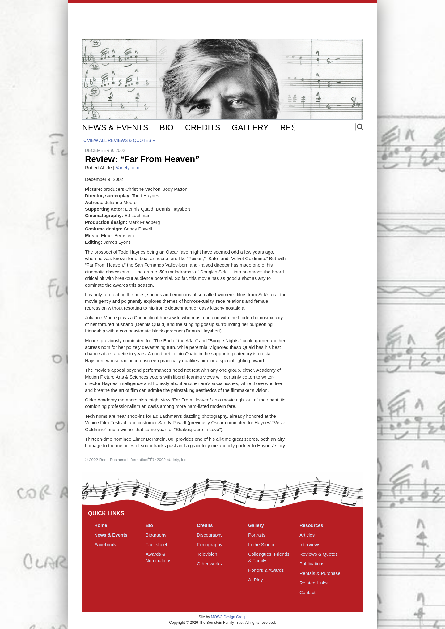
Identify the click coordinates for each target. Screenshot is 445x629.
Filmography (209, 544)
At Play (255, 579)
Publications (311, 563)
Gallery (250, 127)
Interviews (309, 544)
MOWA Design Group (229, 617)
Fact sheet (156, 544)
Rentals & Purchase (320, 573)
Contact (307, 592)
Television (207, 554)
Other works (209, 563)
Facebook (105, 544)
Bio (167, 127)
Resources (311, 525)
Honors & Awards (266, 570)
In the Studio (261, 544)
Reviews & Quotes (129, 140)
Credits (202, 127)
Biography (156, 534)
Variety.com (127, 167)
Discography (209, 534)
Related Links (313, 582)
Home (100, 525)
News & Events (115, 127)
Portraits (256, 534)
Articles (307, 534)
